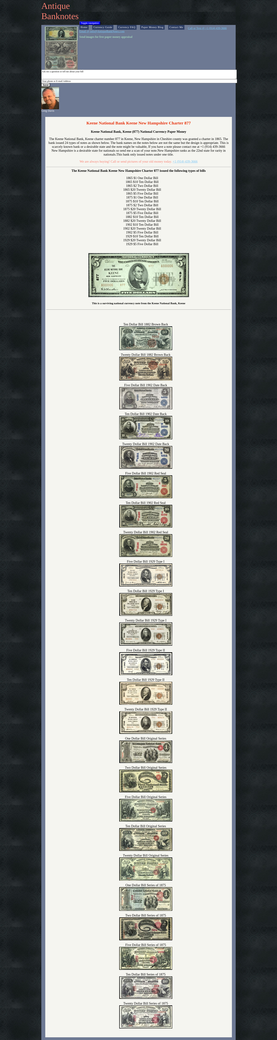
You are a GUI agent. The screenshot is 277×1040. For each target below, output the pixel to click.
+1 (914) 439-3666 (185, 161)
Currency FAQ (126, 27)
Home (84, 27)
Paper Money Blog (152, 27)
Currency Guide (102, 27)
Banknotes (60, 16)
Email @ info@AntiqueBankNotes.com (102, 31)
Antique (55, 6)
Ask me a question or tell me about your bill (139, 74)
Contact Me (176, 27)
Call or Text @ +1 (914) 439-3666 (207, 28)
